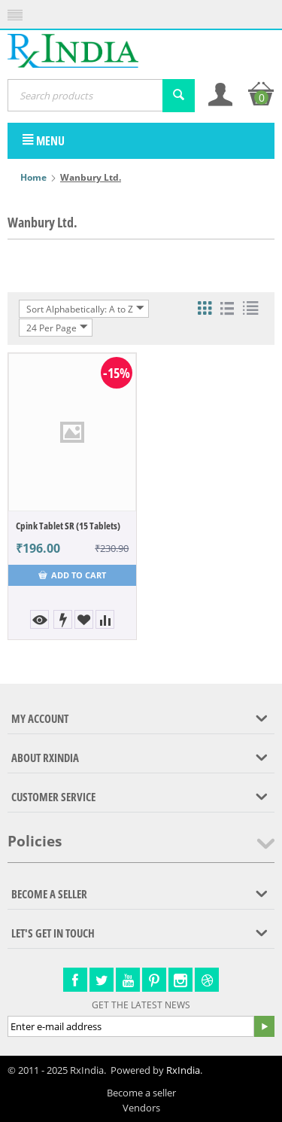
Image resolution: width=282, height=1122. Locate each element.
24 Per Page (57, 328)
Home (33, 177)
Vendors (141, 1107)
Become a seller (141, 1092)
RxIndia (183, 1070)
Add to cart (72, 575)
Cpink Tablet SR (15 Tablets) (68, 525)
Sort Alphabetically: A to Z (85, 309)
